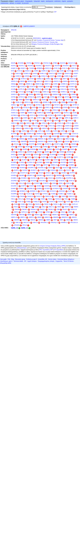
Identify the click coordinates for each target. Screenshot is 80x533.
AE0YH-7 (68, 99)
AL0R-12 (32, 131)
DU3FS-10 (75, 167)
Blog (12, 259)
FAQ (9, 259)
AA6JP (75, 76)
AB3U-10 (39, 81)
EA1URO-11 (14, 186)
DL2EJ (29, 157)
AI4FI (60, 118)
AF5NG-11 (23, 110)
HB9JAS (32, 220)
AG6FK (22, 113)
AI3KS (54, 118)
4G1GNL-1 (39, 65)
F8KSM (17, 209)
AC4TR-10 (21, 89)
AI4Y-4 (56, 120)
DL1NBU (68, 154)
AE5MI (63, 102)
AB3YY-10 (48, 81)
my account (25, 3)
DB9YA (60, 141)
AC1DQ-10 (23, 86)
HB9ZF (68, 220)
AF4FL (40, 107)
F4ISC (13, 201)
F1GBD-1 (61, 194)
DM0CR (71, 162)
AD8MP (13, 99)
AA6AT (52, 76)
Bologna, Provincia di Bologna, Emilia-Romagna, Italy (47, 44)
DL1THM (13, 157)
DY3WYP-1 (46, 183)
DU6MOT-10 (43, 170)
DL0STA (36, 154)
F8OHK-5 (51, 209)
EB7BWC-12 (33, 191)
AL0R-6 (55, 131)
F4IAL (66, 199)
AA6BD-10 (67, 76)
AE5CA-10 (28, 102)
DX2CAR (33, 180)
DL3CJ (76, 157)
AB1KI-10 (72, 79)
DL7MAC (40, 162)
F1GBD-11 (70, 194)
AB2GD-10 (30, 81)
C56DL (21, 133)
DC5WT (39, 144)
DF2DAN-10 (36, 146)
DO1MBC (63, 165)
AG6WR (48, 113)
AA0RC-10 (44, 71)
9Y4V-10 (19, 71)
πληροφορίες (29, 1)
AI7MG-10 (60, 123)
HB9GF (39, 217)
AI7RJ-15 (18, 126)
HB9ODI (40, 220)
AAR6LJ (48, 79)
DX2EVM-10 (52, 180)
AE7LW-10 (48, 105)
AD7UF (59, 97)
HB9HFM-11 (65, 217)
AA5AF (60, 73)
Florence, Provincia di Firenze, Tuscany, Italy (45, 42)
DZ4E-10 (68, 183)
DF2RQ (45, 146)
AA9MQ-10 (40, 79)
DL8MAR (55, 162)
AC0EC (55, 84)
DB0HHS (51, 139)
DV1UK (41, 173)
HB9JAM (24, 220)
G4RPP (33, 212)
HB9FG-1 (72, 214)
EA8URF (65, 188)
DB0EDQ (22, 139)
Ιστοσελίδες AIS (42, 259)
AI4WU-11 (26, 120)
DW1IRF (21, 175)
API (25, 261)
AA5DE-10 (18, 76)
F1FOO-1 (45, 194)
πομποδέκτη (59, 250)
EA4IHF (13, 188)
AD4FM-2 (23, 94)
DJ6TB (57, 149)
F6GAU (23, 207)
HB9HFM (55, 217)
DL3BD (68, 157)
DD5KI (13, 146)
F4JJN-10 (76, 201)
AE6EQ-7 (14, 105)
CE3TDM (56, 133)
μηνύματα (70, 1)
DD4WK (73, 144)
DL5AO (55, 160)
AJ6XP (52, 128)
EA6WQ (39, 188)
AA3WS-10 (27, 73)
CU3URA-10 (26, 136)
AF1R (34, 107)
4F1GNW (20, 63)
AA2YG (69, 71)
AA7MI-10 (23, 79)
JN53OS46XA (37, 38)
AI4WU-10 (17, 120)
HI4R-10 (17, 222)
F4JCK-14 (52, 201)
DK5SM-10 (70, 152)
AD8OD (27, 99)
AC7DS (13, 92)
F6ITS (30, 207)
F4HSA (50, 199)
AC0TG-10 (73, 84)
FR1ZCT (64, 209)
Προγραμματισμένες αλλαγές (46, 261)
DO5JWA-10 (41, 167)
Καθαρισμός (57, 7)
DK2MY (47, 152)
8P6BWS (39, 68)
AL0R (17, 131)
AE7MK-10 (75, 105)
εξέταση (12, 3)
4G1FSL (13, 65)
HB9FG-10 (14, 217)
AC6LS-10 (63, 89)
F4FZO (28, 199)
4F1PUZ (28, 63)
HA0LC (63, 212)
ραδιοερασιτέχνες (22, 248)
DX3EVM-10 (62, 180)
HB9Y (61, 220)
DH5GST (41, 149)
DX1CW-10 (34, 178)
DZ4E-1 (61, 183)
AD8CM (74, 97)
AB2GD (22, 81)
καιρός (43, 1)
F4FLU (13, 199)
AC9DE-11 (64, 92)
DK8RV (20, 154)
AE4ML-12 (18, 102)
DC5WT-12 (57, 144)
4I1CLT (74, 65)
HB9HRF (16, 220)
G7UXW (55, 212)
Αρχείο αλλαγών (32, 261)
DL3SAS (16, 160)
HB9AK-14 (46, 214)
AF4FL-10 (48, 107)
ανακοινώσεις (5, 3)
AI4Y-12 (49, 120)
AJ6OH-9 (44, 128)
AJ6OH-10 (68, 126)
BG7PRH (13, 133)
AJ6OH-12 (18, 128)
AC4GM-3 (72, 86)
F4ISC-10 (20, 201)
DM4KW (30, 165)
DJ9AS (72, 149)
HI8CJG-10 (26, 222)
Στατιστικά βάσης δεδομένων (65, 259)
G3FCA (16, 212)
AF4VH (65, 107)
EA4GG (63, 186)
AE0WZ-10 (52, 99)
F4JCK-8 (60, 201)
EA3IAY (31, 186)
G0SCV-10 (74, 209)
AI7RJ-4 (26, 126)
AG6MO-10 (31, 113)
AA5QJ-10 (44, 76)
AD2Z (71, 92)
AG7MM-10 (14, 115)
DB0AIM (54, 136)
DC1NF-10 (75, 141)
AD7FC (39, 97)
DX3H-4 (13, 183)
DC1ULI (16, 144)
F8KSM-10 (34, 209)
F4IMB (73, 199)
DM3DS (22, 165)
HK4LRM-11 (44, 222)
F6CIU (16, 207)
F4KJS (30, 204)
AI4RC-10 (67, 118)
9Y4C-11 (64, 68)
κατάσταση (57, 1)
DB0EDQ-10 (31, 139)
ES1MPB (13, 194)
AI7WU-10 (34, 126)
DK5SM (61, 152)
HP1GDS (16, 225)
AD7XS (67, 97)
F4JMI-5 (23, 204)
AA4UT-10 (52, 73)
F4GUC (35, 199)
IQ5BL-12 (14, 228)
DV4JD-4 (64, 173)
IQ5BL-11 (24, 228)
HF (55, 250)
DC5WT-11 (48, 144)
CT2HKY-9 (65, 133)
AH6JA (68, 115)
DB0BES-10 (63, 136)
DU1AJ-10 (66, 167)
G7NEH (48, 212)
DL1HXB (60, 154)
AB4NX (65, 81)
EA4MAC (21, 188)
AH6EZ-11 (60, 115)
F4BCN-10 (48, 196)
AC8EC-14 (45, 92)
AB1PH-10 (14, 81)
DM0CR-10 (14, 165)
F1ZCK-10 (14, 196)
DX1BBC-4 (24, 178)
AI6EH (21, 123)
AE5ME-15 (55, 102)
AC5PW (29, 89)
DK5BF (54, 152)
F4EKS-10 (72, 196)
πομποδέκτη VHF (48, 250)
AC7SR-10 (36, 92)
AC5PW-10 (38, 89)
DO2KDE (22, 167)
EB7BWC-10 (23, 191)
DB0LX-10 (68, 139)
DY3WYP (37, 183)
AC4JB (13, 89)
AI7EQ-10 (44, 123)
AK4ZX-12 (68, 128)
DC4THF (31, 144)
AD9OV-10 (36, 99)
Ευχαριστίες (59, 261)
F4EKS (63, 196)
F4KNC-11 (56, 204)
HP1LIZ (24, 225)
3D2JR (13, 63)
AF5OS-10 (32, 110)
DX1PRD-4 (14, 180)
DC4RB (24, 144)
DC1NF (67, 141)
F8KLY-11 (51, 207)
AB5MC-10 (29, 84)
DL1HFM (52, 154)
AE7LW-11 (57, 105)
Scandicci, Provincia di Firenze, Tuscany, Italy (50, 40)
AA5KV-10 (35, 76)
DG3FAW (74, 146)
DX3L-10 (21, 183)
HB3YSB (21, 214)
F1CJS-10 (29, 194)
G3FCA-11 (24, 212)
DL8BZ (47, 162)
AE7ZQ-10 (26, 107)
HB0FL (70, 212)
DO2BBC (71, 165)
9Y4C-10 (56, 68)
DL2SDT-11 (60, 157)
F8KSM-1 (25, 209)
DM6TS (38, 165)
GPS (40, 250)
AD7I (45, 97)
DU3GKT (25, 170)
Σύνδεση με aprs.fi (31, 259)
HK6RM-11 (64, 222)
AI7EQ (36, 123)
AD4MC (31, 94)
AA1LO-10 (53, 71)
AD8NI (20, 99)
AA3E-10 (18, 73)
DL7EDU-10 (30, 162)
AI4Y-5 (63, 120)
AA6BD (59, 76)
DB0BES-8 (73, 136)
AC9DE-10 (54, 92)
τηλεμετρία (37, 1)
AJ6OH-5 (36, 128)
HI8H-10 (35, 222)
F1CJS (21, 194)
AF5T (39, 110)
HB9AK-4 (55, 214)
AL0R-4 (48, 131)
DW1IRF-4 (40, 175)
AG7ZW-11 (51, 115)
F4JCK (44, 201)
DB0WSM (32, 141)
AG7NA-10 (24, 115)
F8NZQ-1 (42, 209)
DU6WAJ (53, 170)
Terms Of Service (69, 261)
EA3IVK (46, 186)
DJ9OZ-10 (21, 152)
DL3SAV (24, 160)
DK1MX (39, 152)
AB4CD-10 (57, 81)
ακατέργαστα (49, 1)
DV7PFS (72, 173)
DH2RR (25, 149)
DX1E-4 (50, 178)
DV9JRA (13, 175)
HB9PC (48, 220)
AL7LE (70, 131)
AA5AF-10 (68, 73)
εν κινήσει (18, 3)
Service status (52, 259)
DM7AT (45, 165)
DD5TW (20, 146)
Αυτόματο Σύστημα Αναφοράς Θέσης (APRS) (52, 246)
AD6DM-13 (65, 94)
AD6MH (73, 94)
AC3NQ (55, 86)
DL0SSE (28, 154)
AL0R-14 (40, 131)
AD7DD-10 (21, 97)
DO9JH (50, 167)
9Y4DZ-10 (73, 68)
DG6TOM (17, 149)
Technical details (18, 261)
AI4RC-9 (75, 118)
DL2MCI (43, 157)
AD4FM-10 (14, 94)
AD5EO (38, 94)
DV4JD (56, 173)
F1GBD (53, 194)
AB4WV (20, 84)
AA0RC (36, 71)
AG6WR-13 (57, 113)
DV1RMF (33, 173)
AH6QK (75, 115)
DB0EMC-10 (41, 139)
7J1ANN (31, 68)
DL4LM (40, 160)
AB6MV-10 (38, 84)
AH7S (47, 118)
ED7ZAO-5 (53, 191)
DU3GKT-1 (34, 170)
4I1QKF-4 (23, 68)
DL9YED (63, 162)
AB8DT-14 (47, 84)
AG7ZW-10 (41, 115)
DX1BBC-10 (14, 178)
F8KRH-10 (68, 207)
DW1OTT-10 (49, 175)
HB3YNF (13, 214)
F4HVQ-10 (58, 199)
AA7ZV (31, 79)
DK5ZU (13, 154)
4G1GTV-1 (48, 65)
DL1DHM (44, 154)
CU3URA (16, 136)
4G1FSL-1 (22, 65)
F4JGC (68, 201)
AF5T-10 (46, 110)
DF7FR (60, 146)
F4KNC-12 (65, 204)
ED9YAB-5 (62, 191)
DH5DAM (33, 149)
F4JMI (16, 204)
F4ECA (56, 196)
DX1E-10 (42, 178)
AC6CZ (46, 89)
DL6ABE (13, 162)
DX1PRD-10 (59, 178)
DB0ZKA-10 (51, 141)
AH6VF (25, 118)
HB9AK (29, 214)
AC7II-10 (20, 92)
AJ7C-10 (59, 128)
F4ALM (22, 196)
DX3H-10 (71, 180)
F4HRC (43, 199)
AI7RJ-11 (68, 123)
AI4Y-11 (41, 120)
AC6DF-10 (54, 89)
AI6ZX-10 (29, 123)
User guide (3, 259)
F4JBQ (28, 201)
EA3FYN (23, 186)
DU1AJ (57, 167)
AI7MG (52, 123)
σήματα (64, 1)
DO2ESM (14, 167)
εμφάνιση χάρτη (19, 1)
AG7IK (75, 113)
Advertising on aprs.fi (6, 261)
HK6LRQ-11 (54, 222)
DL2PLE (51, 157)
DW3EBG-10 (69, 175)
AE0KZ (44, 99)
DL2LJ (36, 157)
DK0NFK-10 (30, 152)
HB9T (55, 220)
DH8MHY (49, 149)
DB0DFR (13, 139)
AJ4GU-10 (51, 126)
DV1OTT (68, 170)
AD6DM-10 (55, 94)
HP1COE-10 (74, 222)
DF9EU (67, 146)
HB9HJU (74, 217)
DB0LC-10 (59, 139)
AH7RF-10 (40, 118)
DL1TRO (21, 157)
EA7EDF (47, 188)
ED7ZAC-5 (43, 191)
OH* (55, 12)
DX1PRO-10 (24, 180)
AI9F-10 (42, 126)
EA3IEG (39, 186)
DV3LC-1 (48, 173)
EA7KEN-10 (56, 188)
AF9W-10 (55, 110)
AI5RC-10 (71, 120)
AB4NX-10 (73, 81)
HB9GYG (47, 217)
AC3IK (48, 86)
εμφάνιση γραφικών (29, 26)
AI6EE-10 (14, 123)
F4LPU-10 (75, 204)
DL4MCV (47, 160)
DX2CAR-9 (42, 180)
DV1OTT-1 (14, 173)
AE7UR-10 (17, 107)
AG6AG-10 (14, 113)
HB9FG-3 (31, 217)
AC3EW (40, 86)
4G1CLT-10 (71, 63)
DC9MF (66, 144)
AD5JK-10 (47, 94)
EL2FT (70, 191)
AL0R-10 (24, 131)
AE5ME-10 (37, 102)
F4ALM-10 (30, 196)
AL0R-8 (62, 131)
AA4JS (35, 73)
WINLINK (13, 30)
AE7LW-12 (66, 105)
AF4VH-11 (14, 110)
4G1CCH (62, 63)
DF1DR (28, 146)
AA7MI (16, 79)
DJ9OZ (13, 152)
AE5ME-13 (46, 102)
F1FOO (37, 194)
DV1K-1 (61, 170)
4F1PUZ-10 (46, 63)
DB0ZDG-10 (41, 141)
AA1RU (61, 71)
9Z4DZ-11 (28, 71)
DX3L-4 (29, 183)
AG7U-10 (32, 115)
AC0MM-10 (64, 84)
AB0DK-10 (57, 79)
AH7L (32, 118)
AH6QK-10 (17, 118)
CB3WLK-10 (40, 133)
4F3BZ (55, 63)
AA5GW (27, 76)
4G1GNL (30, 65)
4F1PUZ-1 (37, 63)
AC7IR (28, 92)
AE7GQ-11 (39, 105)
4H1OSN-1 (66, 65)
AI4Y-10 (34, 120)
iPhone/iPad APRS (5, 263)
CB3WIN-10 (29, 133)
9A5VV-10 (48, 68)
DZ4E (54, 183)
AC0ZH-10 (14, 86)
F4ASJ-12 (39, 196)
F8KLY (44, 207)
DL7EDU (21, 162)
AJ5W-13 (59, 126)
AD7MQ (52, 97)
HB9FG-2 (23, 217)
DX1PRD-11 (69, 178)
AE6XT (21, 105)
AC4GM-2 (63, 86)
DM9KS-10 (54, 165)
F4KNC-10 (47, 204)
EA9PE (73, 188)
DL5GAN (63, 160)
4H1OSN (57, 65)
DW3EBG (59, 175)
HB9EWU (63, 214)
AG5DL (70, 110)
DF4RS (52, 146)
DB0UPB (23, 141)
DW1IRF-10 (30, 175)
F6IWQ (37, 207)
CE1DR (49, 133)
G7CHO (40, 212)
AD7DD (13, 97)
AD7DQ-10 (31, 97)
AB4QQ (13, 84)
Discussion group (20, 259)
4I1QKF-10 (14, 68)
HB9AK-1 (37, 214)
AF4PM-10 (57, 107)
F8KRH (59, 207)
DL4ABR (32, 160)
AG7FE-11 (67, 113)
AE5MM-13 (71, 102)
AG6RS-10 (40, 113)
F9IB (58, 209)
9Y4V (12, 71)
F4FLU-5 (20, 199)
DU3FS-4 (16, 170)
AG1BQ (63, 110)
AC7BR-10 (72, 89)
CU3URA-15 (36, 136)
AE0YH (60, 99)
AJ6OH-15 (27, 128)
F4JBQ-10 (36, 201)
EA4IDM (71, 186)
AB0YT (65, 79)
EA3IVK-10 (55, 186)
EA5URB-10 (30, 188)
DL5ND (71, 160)
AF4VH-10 (73, 107)
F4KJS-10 (38, 204)
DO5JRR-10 (31, 167)
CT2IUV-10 (75, 133)
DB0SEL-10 (14, 141)
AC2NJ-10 (32, 86)
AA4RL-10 (43, 73)
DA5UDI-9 (46, 136)
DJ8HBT (64, 149)
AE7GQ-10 (29, 105)
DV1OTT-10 (23, 173)
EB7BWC (14, 191)
